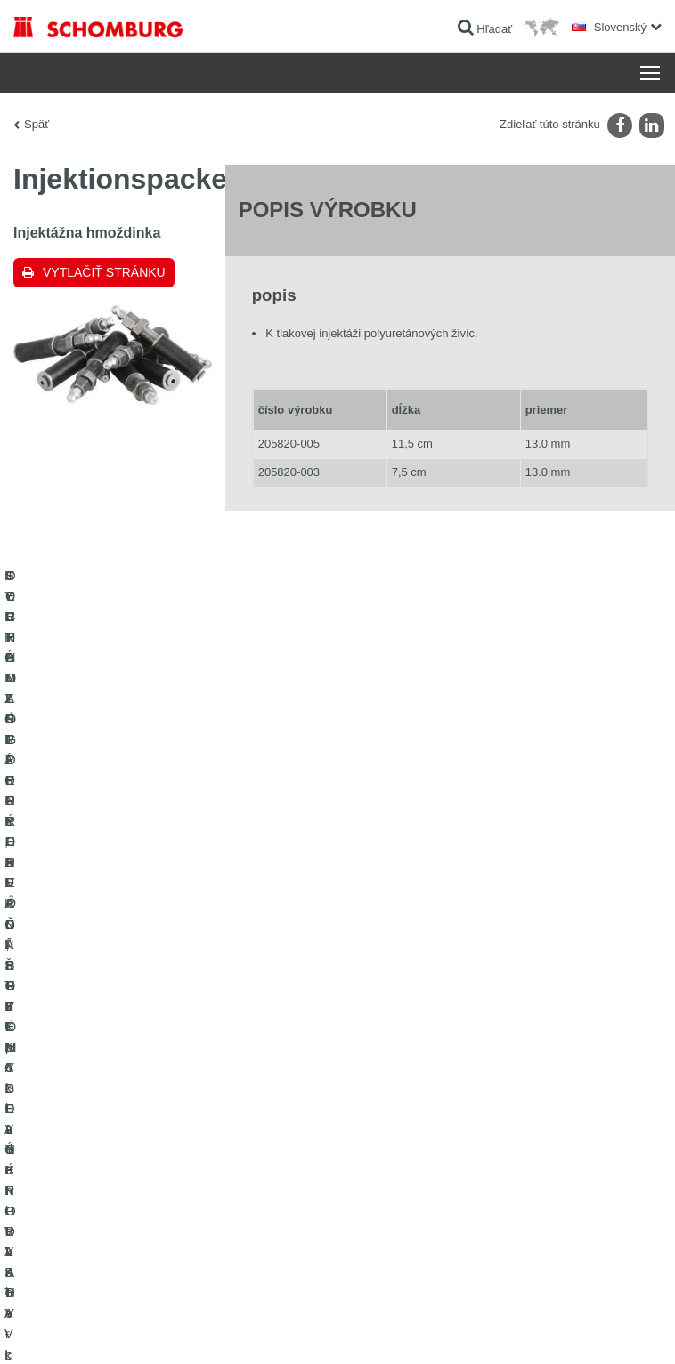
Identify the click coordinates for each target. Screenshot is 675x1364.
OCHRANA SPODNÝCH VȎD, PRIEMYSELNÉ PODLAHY (152, 1151)
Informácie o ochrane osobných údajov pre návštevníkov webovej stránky (256, 1328)
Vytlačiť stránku (104, 272)
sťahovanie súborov (397, 1044)
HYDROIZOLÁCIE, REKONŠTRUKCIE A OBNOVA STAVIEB (157, 1018)
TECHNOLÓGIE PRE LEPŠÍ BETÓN (101, 1178)
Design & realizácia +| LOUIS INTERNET (576, 1328)
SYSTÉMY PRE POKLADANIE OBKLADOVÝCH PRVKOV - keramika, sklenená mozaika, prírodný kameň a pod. (155, 1057)
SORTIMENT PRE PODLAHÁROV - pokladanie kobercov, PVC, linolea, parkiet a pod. (164, 1111)
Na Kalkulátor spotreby (405, 1018)
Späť (36, 124)
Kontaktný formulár (396, 1071)
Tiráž (86, 1328)
